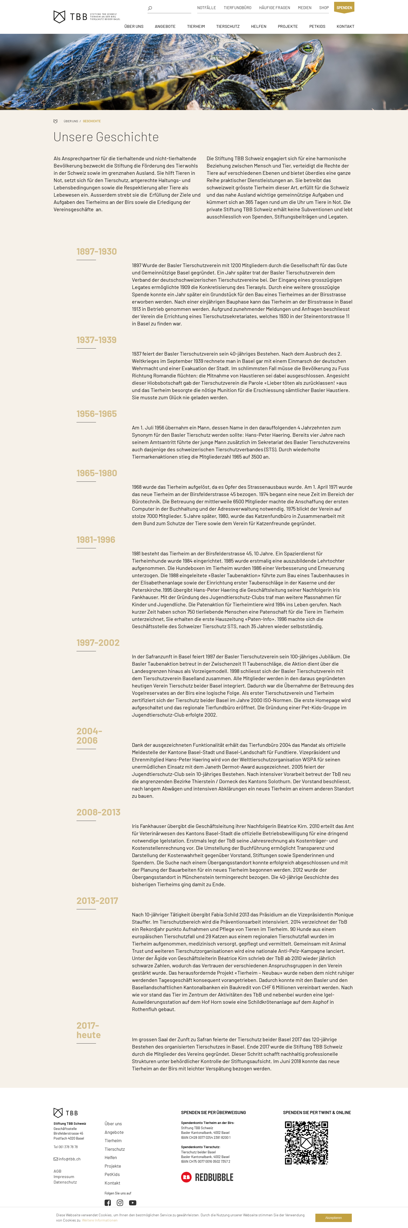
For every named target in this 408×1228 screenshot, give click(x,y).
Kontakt (345, 26)
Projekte (288, 26)
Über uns (133, 26)
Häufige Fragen (274, 7)
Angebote (165, 26)
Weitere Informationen (100, 1220)
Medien (304, 7)
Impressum (64, 1176)
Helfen (258, 26)
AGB (57, 1170)
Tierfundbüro (237, 7)
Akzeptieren (333, 1218)
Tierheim (196, 26)
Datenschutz (65, 1181)
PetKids (317, 26)
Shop (324, 7)
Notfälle (206, 7)
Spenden (344, 7)
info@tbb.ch (67, 1158)
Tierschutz (228, 26)
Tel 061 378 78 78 (66, 1147)
